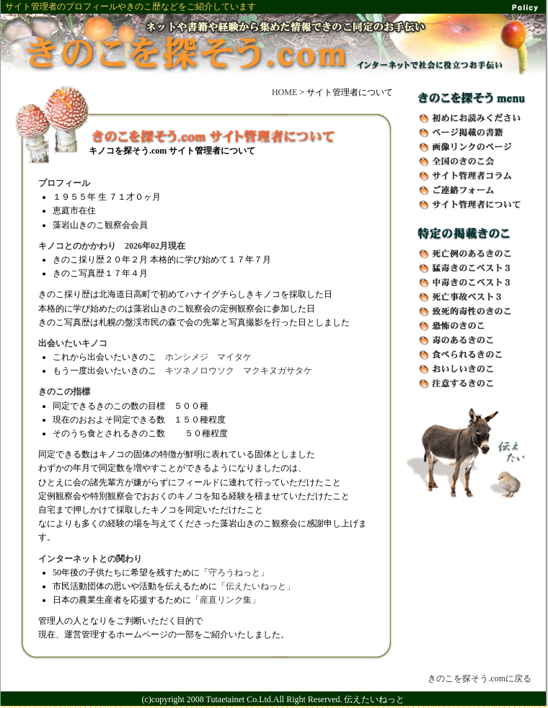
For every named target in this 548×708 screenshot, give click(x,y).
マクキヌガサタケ (277, 371)
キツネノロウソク (199, 371)
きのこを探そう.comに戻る (479, 678)
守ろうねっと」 (238, 572)
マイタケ (234, 357)
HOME (284, 92)
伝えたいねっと (374, 699)
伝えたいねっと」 (260, 586)
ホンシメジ (186, 357)
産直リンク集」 (230, 600)
